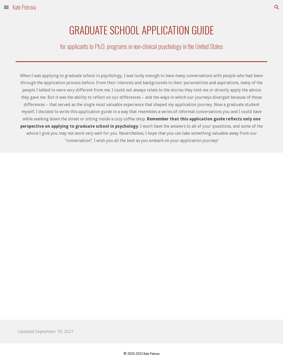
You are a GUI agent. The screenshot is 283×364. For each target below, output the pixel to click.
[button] (6, 7)
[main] (141, 37)
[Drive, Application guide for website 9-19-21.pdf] (141, 236)
